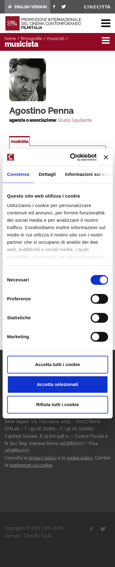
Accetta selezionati (57, 384)
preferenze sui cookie (31, 465)
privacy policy (43, 457)
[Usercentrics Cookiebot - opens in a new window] (72, 157)
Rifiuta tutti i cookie (57, 404)
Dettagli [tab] (47, 174)
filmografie (31, 38)
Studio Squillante (75, 120)
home (10, 38)
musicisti (55, 38)
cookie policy (80, 457)
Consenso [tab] (18, 174)
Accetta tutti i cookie (57, 364)
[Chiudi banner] (106, 157)
